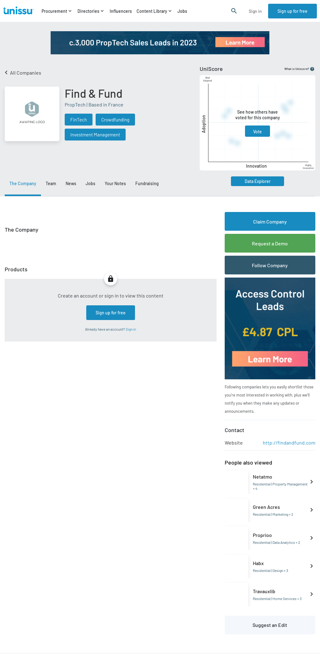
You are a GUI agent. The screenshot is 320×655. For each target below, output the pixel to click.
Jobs (182, 11)
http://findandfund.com (289, 443)
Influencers (121, 11)
